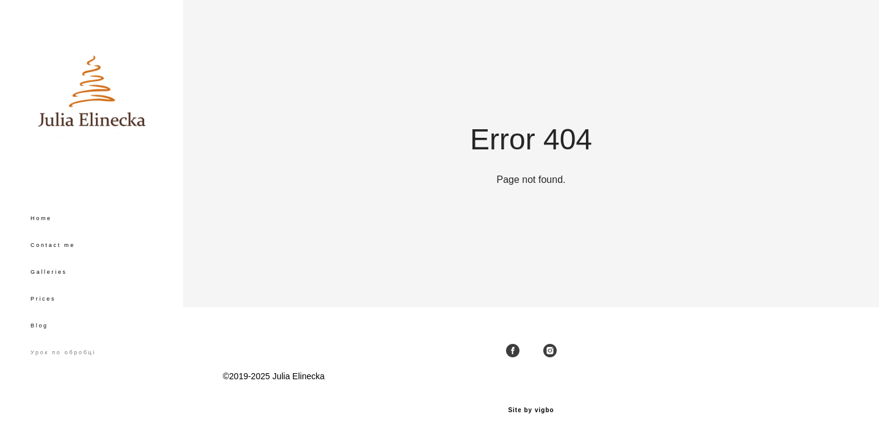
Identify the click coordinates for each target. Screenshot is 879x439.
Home (41, 218)
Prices (43, 299)
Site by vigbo (531, 410)
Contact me (53, 245)
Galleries (49, 272)
